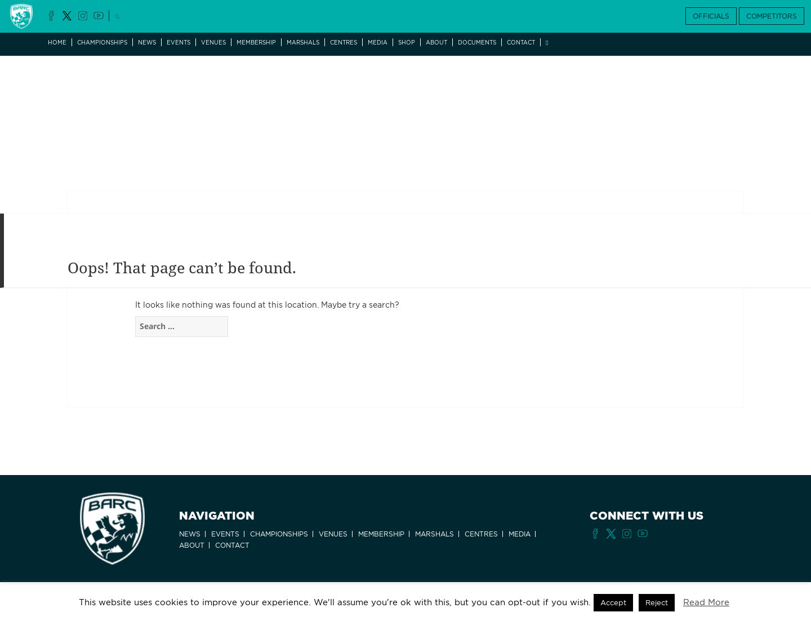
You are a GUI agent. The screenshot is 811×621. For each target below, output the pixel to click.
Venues (213, 42)
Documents (477, 42)
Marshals (303, 42)
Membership (256, 42)
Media (377, 42)
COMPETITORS (771, 16)
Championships (102, 42)
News (147, 42)
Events (178, 42)
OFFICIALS (711, 16)
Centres (343, 42)
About (436, 42)
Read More (706, 602)
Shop (406, 42)
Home (57, 42)
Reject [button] (656, 602)
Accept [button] (613, 602)
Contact (521, 42)
